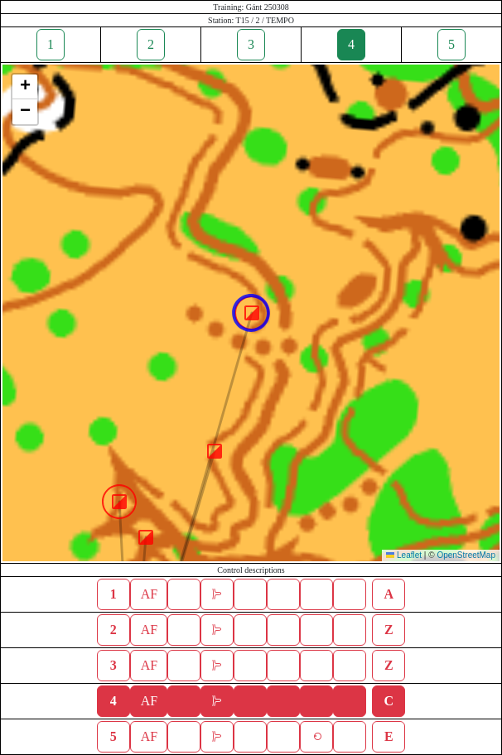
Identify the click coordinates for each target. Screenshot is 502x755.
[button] (146, 537)
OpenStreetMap (466, 555)
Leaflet (404, 555)
